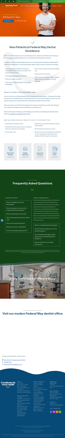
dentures (41, 79)
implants (57, 77)
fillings (36, 79)
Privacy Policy (38, 431)
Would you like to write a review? (32, 286)
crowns (47, 77)
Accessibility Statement (29, 431)
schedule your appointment (17, 114)
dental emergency (14, 76)
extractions (47, 79)
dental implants (18, 82)
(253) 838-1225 (8, 362)
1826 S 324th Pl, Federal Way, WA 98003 (14, 360)
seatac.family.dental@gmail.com (13, 364)
